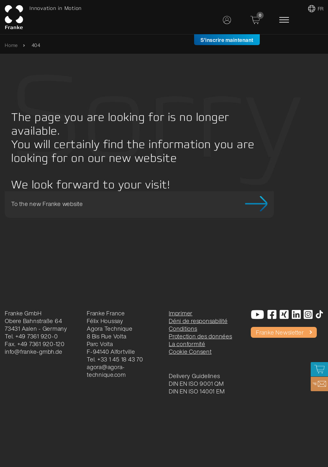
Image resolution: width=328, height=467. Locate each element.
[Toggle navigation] (284, 20)
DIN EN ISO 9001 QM (196, 383)
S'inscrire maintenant (227, 40)
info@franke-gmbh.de (33, 351)
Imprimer (181, 313)
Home (11, 45)
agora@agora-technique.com (106, 370)
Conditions (183, 328)
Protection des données (200, 336)
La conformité (187, 344)
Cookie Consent (190, 351)
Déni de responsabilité (198, 321)
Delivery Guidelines (194, 376)
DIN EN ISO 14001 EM (197, 391)
